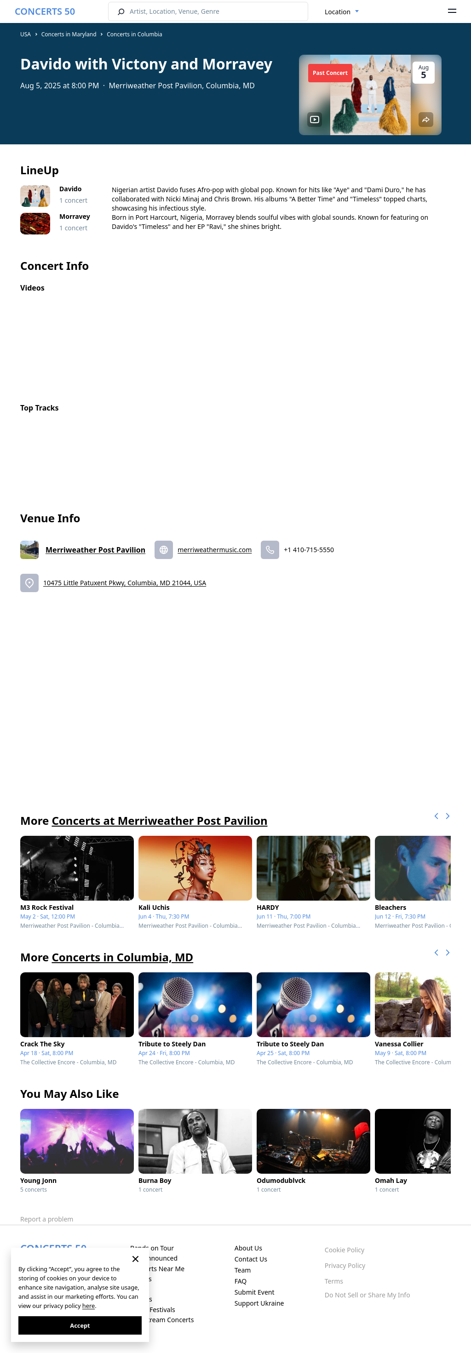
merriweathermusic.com (215, 549)
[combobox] (342, 12)
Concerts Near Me (157, 1268)
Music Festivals (152, 1309)
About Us (248, 1248)
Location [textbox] (337, 11)
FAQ (241, 1281)
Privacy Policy (345, 1265)
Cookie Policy (344, 1249)
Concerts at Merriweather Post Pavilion (159, 820)
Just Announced (154, 1258)
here (88, 1306)
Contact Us (251, 1259)
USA (25, 34)
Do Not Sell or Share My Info (367, 1294)
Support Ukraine (259, 1303)
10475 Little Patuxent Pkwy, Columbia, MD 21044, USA (124, 582)
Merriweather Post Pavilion (95, 550)
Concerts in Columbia (134, 34)
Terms (334, 1281)
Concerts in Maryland (69, 34)
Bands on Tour (152, 1248)
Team (243, 1270)
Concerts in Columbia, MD (122, 957)
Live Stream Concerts (162, 1319)
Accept (80, 1325)
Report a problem (46, 1219)
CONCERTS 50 (45, 11)
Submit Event (255, 1292)
